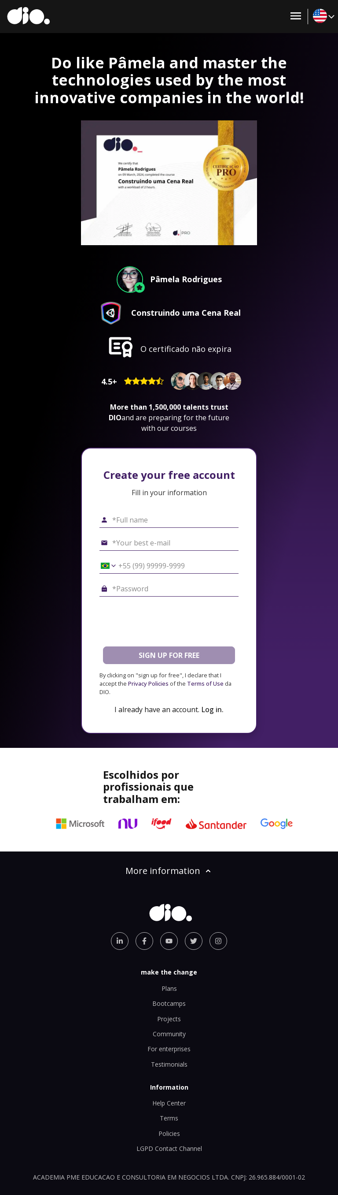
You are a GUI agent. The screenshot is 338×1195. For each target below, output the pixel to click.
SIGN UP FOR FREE (169, 655)
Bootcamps (169, 1003)
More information (169, 871)
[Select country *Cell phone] (105, 566)
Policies (169, 1133)
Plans (169, 988)
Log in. (212, 709)
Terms (169, 1118)
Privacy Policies (148, 683)
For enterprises (169, 1049)
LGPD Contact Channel (169, 1148)
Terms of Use (205, 683)
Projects (169, 1019)
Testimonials (169, 1064)
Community (169, 1034)
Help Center (169, 1103)
